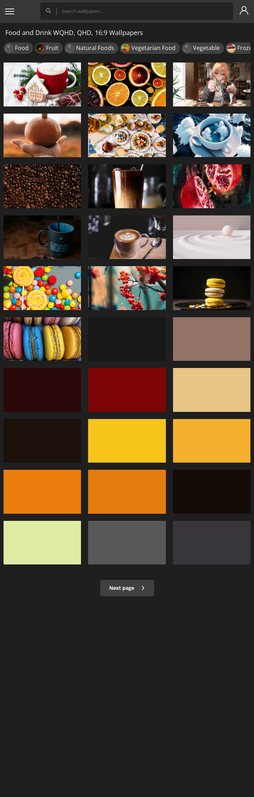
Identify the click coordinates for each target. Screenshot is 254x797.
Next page (127, 587)
